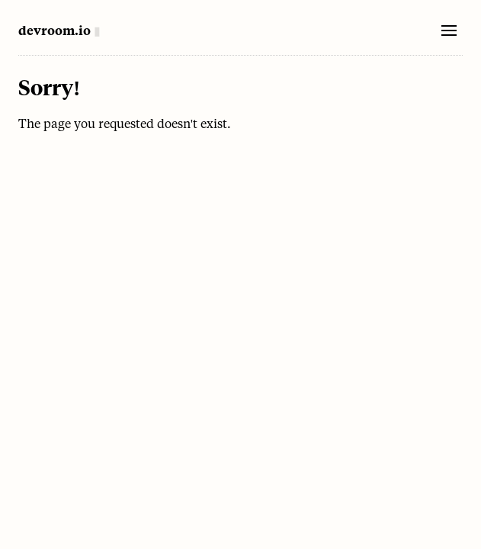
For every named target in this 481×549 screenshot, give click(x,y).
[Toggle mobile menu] (449, 30)
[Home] (59, 30)
